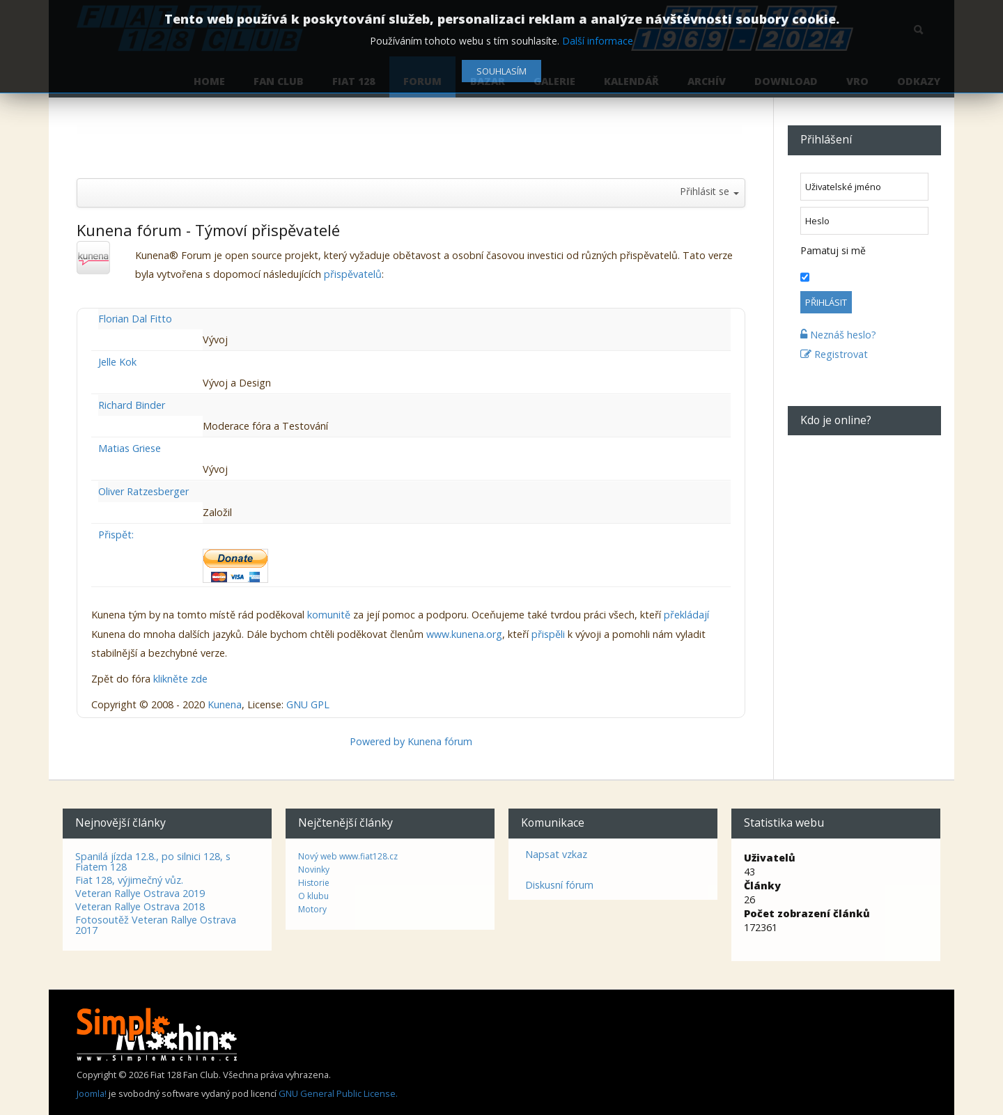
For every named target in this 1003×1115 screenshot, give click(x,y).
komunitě (328, 614)
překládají (686, 614)
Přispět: (116, 534)
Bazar (487, 81)
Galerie (554, 81)
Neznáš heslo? (838, 334)
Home (209, 81)
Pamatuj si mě (833, 250)
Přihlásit (826, 302)
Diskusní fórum (559, 884)
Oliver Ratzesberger (143, 491)
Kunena (225, 704)
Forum (422, 81)
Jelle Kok (117, 361)
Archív (706, 81)
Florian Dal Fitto (135, 318)
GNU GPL (307, 704)
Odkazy (918, 81)
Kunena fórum (439, 741)
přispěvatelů (353, 274)
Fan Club (279, 81)
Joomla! (92, 1093)
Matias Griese (129, 448)
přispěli (548, 634)
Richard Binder (131, 405)
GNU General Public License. (338, 1093)
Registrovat (834, 354)
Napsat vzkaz (556, 854)
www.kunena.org (464, 634)
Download (786, 81)
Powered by (377, 741)
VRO (857, 81)
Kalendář (631, 81)
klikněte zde (180, 678)
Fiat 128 (353, 81)
